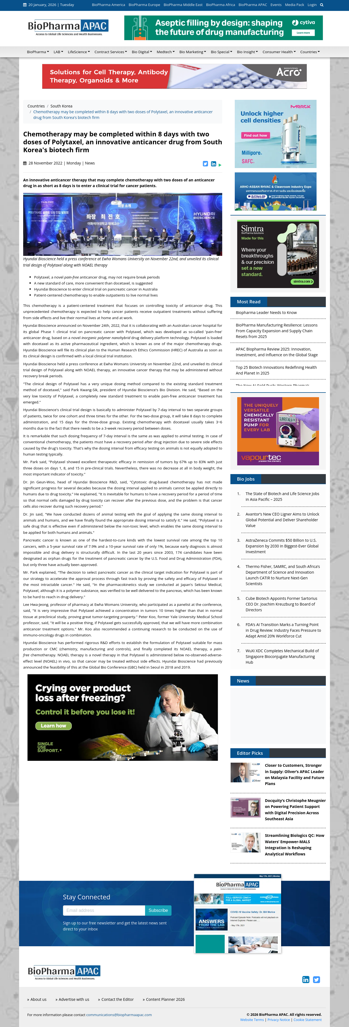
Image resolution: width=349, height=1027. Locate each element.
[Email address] (104, 910)
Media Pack (294, 4)
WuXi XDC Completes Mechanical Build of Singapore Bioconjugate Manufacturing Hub (282, 656)
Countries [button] (308, 51)
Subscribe (158, 910)
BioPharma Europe (144, 4)
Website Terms (252, 1019)
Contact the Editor (116, 999)
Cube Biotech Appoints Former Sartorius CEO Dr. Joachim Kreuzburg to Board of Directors (281, 604)
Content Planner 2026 (164, 999)
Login (312, 4)
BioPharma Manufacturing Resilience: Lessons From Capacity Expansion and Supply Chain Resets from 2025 (277, 332)
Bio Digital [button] (140, 51)
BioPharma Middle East (183, 4)
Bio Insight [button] (246, 51)
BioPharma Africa (220, 4)
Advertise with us (72, 999)
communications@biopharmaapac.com (119, 1014)
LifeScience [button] (77, 51)
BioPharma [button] (36, 51)
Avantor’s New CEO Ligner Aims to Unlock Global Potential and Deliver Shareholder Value (282, 519)
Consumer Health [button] (278, 51)
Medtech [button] (164, 51)
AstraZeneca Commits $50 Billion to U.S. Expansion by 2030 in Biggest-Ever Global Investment (282, 546)
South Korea (61, 106)
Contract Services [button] (109, 51)
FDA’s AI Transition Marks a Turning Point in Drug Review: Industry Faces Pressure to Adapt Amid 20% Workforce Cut (283, 630)
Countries (36, 106)
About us (36, 999)
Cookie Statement (308, 1019)
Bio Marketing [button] (191, 51)
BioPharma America (108, 4)
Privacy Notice (278, 1019)
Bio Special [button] (220, 51)
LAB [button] (57, 51)
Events (275, 4)
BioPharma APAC (253, 4)
